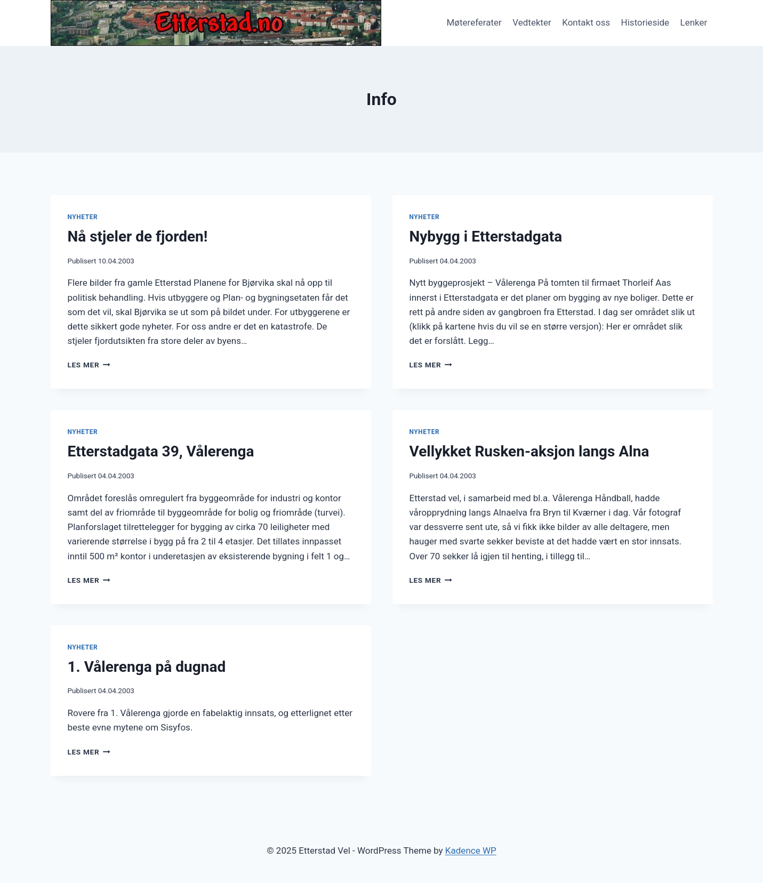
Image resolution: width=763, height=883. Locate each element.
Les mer (89, 364)
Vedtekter (531, 22)
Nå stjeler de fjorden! (138, 236)
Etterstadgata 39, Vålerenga (161, 451)
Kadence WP (470, 850)
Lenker (694, 22)
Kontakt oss (586, 22)
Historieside (645, 22)
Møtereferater (473, 22)
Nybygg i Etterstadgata (486, 236)
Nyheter (83, 217)
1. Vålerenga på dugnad (147, 667)
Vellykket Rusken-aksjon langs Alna (529, 451)
